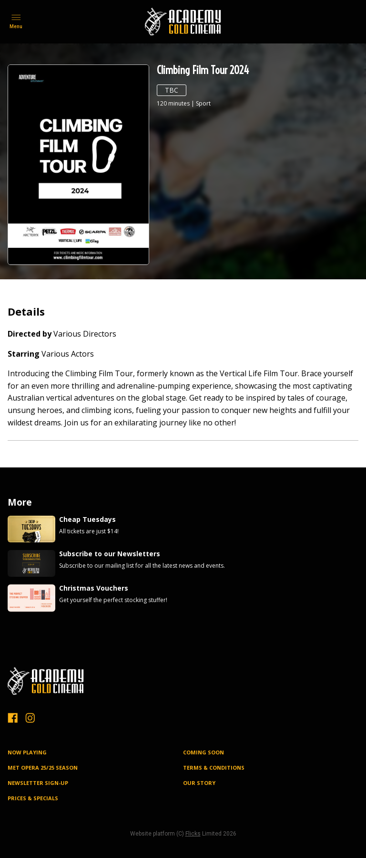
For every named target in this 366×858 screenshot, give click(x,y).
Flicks (193, 833)
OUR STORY (199, 782)
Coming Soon (203, 752)
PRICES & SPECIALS (33, 798)
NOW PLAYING (27, 752)
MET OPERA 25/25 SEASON (43, 767)
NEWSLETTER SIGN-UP (38, 782)
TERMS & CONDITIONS (213, 767)
